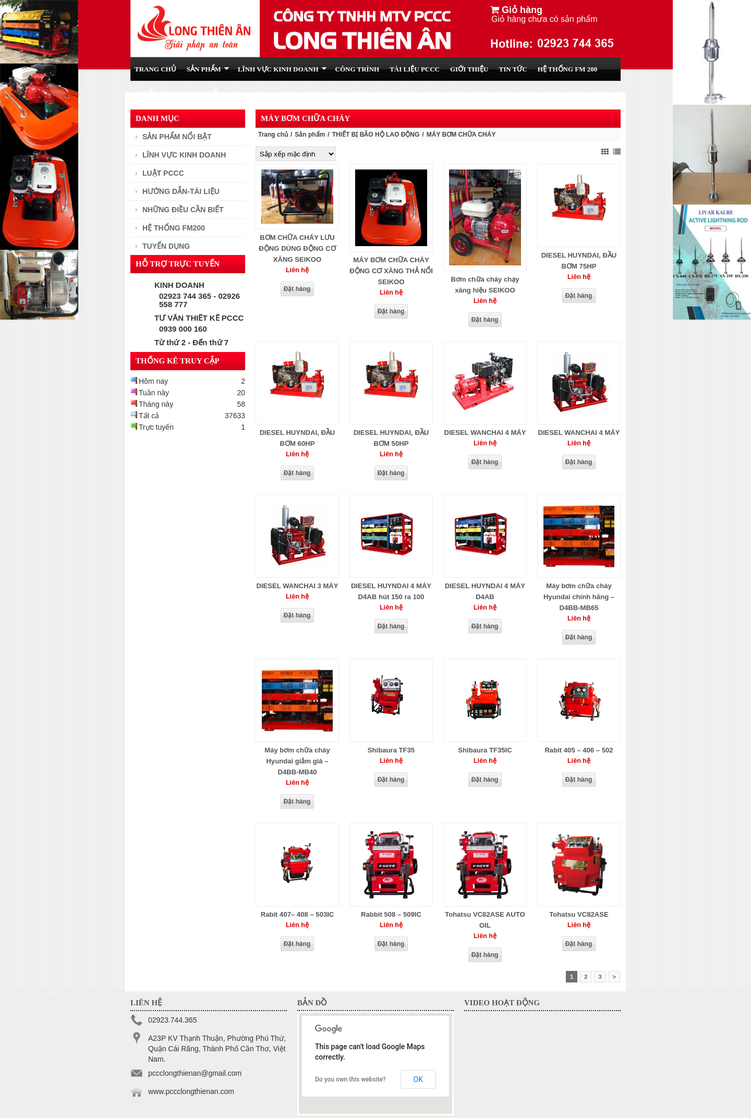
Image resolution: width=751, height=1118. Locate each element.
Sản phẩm (310, 134)
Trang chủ (273, 134)
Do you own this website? (350, 1079)
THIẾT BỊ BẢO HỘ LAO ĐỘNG (376, 134)
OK (418, 1079)
